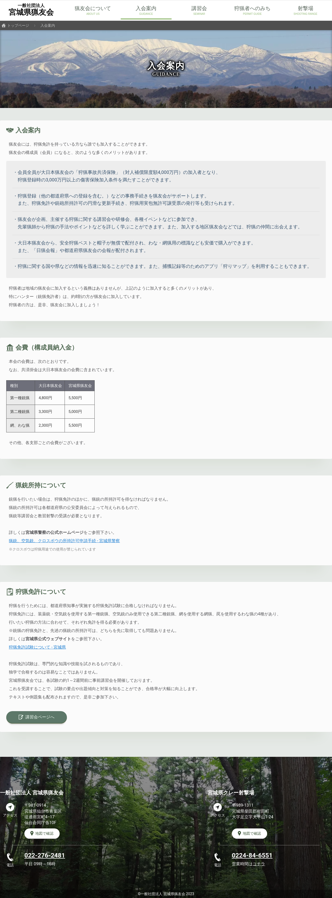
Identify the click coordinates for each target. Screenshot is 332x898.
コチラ (259, 863)
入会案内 (146, 8)
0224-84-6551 (252, 855)
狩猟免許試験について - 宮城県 (37, 647)
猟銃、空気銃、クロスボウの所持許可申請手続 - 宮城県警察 (64, 540)
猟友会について (93, 8)
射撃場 (305, 8)
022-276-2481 (44, 855)
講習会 (199, 8)
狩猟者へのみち (252, 8)
